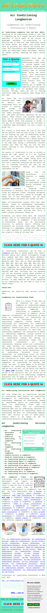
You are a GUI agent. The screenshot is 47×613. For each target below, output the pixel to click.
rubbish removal (21, 518)
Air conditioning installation (15, 251)
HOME (18, 10)
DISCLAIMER (41, 10)
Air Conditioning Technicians (18, 539)
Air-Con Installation (31, 557)
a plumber (20, 514)
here (30, 419)
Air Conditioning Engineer (13, 568)
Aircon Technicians (31, 543)
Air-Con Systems (31, 553)
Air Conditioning (14, 599)
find (8, 394)
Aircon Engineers (33, 568)
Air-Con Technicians (10, 543)
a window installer (20, 510)
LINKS (22, 10)
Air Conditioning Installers (24, 563)
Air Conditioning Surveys (27, 551)
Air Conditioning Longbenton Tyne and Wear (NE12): (23, 32)
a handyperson (19, 506)
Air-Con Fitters (38, 541)
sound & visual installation (27, 503)
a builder (38, 491)
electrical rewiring (34, 508)
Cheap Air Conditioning (19, 541)
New (7, 599)
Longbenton (6, 253)
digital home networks (33, 497)
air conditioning (8, 275)
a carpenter (37, 501)
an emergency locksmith (35, 516)
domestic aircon (37, 313)
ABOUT (28, 10)
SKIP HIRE (6, 497)
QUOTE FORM (10, 370)
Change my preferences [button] (34, 607)
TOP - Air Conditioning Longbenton (15, 581)
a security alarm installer (27, 493)
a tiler (15, 501)
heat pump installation (22, 495)
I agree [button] (30, 604)
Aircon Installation (30, 545)
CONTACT (34, 10)
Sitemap (3, 599)
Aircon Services (32, 555)
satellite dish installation (27, 499)
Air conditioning (29, 413)
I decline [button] (36, 604)
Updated (22, 599)
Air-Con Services (19, 566)
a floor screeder (38, 512)
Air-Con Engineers (17, 547)
